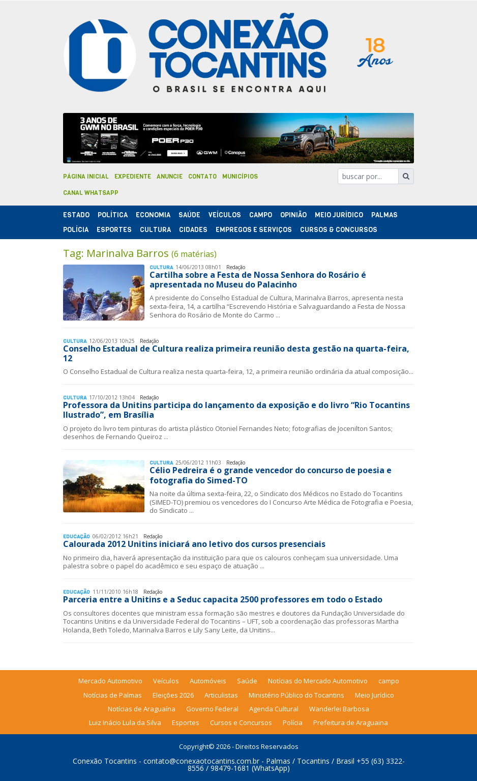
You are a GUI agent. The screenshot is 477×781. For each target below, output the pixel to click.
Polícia (293, 722)
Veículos (224, 215)
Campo (260, 215)
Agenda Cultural (274, 708)
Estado (76, 215)
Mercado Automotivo (110, 680)
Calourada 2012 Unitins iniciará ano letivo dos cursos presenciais (194, 543)
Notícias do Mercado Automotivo (318, 680)
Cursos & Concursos (338, 229)
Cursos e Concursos (241, 722)
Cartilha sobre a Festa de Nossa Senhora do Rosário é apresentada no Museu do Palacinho (258, 279)
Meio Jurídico (339, 215)
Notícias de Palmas (112, 695)
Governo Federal (212, 708)
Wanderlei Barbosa (339, 708)
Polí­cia (75, 229)
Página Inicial (86, 176)
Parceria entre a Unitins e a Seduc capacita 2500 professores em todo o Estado (222, 599)
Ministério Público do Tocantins (296, 695)
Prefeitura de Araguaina (350, 722)
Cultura (155, 229)
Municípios (240, 176)
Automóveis (208, 680)
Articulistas (221, 695)
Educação (76, 536)
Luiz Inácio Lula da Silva (125, 722)
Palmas (384, 215)
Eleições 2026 (173, 695)
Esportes (114, 229)
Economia (153, 215)
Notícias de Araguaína (141, 708)
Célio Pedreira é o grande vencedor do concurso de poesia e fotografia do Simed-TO (271, 475)
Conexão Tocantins (105, 761)
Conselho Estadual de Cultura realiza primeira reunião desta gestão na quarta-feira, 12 (236, 353)
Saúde (189, 215)
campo (388, 680)
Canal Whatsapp (90, 193)
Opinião (293, 215)
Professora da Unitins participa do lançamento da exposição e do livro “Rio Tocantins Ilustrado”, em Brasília (236, 409)
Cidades (193, 229)
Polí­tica (113, 215)
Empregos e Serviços (254, 229)
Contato (202, 176)
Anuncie (170, 176)
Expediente (132, 176)
